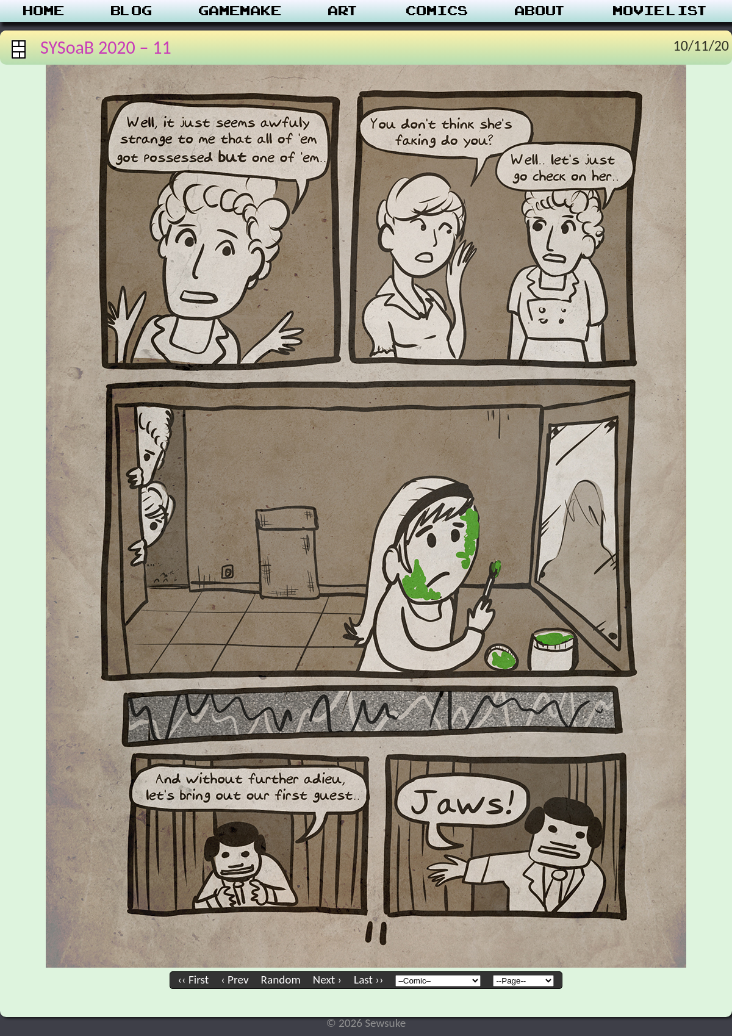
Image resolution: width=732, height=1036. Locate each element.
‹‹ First (193, 980)
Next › (327, 980)
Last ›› (368, 980)
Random (281, 980)
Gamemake (240, 11)
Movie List (661, 11)
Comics (437, 11)
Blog (131, 11)
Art (343, 11)
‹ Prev (234, 980)
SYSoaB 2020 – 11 (105, 47)
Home (44, 11)
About (541, 11)
